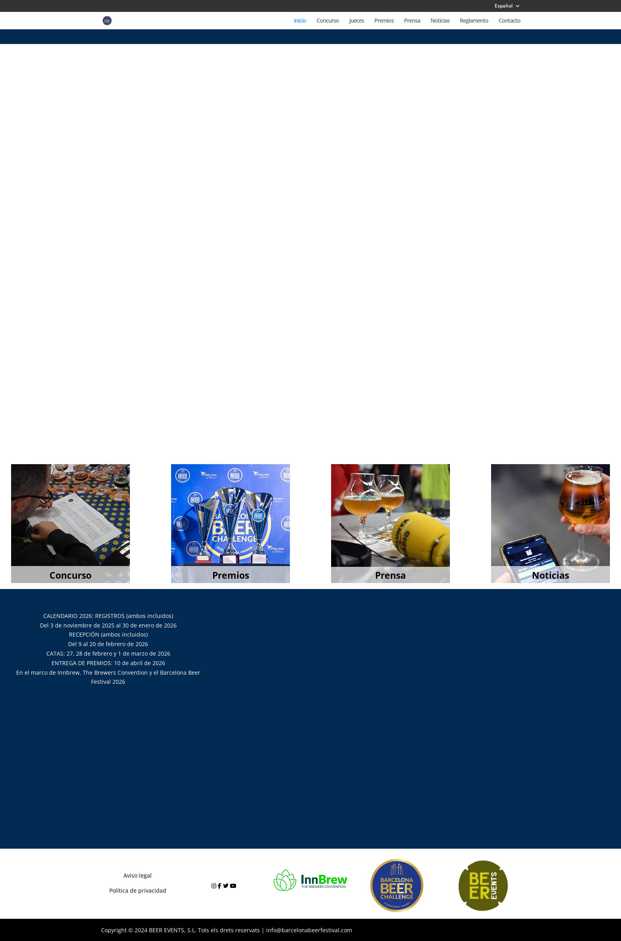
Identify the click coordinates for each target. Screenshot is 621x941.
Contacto (509, 21)
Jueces (356, 21)
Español (503, 6)
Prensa (412, 21)
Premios (384, 21)
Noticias (440, 21)
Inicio (300, 21)
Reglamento (474, 21)
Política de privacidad (137, 890)
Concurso (327, 21)
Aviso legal (138, 875)
